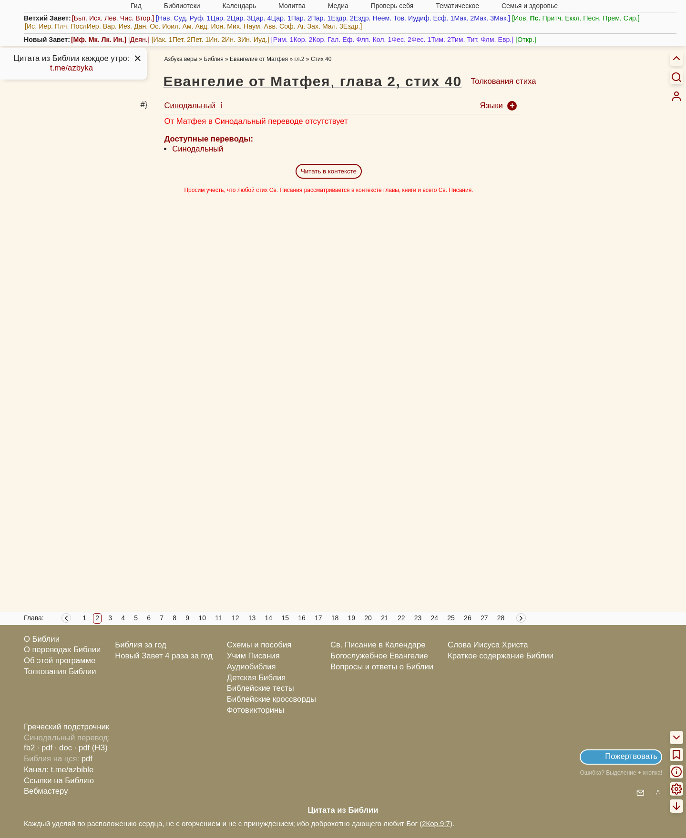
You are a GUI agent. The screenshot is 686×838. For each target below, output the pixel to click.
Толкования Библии (60, 671)
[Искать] (676, 76)
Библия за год (140, 644)
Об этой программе (59, 660)
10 (202, 618)
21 (385, 618)
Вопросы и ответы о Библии (381, 666)
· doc (63, 747)
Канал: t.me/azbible (58, 769)
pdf (87, 758)
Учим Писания (253, 655)
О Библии (42, 639)
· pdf (44, 747)
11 (219, 618)
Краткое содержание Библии (500, 655)
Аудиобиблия (251, 666)
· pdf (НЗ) (91, 747)
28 (501, 618)
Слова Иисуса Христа (488, 644)
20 (368, 618)
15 (285, 618)
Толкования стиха (503, 81)
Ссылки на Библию (59, 780)
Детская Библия (256, 677)
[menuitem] (676, 96)
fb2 (29, 747)
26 (467, 618)
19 (352, 618)
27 (484, 618)
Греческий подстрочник (66, 726)
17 (318, 618)
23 (418, 618)
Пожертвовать (631, 756)
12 (235, 618)
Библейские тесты (260, 688)
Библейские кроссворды (271, 699)
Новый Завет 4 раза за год (164, 655)
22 (401, 618)
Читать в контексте (329, 171)
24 (435, 618)
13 (252, 618)
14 (269, 618)
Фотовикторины (255, 710)
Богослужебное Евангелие (379, 655)
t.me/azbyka (71, 67)
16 (302, 618)
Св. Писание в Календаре (378, 644)
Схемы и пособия (259, 644)
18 (335, 618)
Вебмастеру (46, 791)
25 (451, 618)
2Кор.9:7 (436, 823)
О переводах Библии (62, 649)
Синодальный (197, 148)
